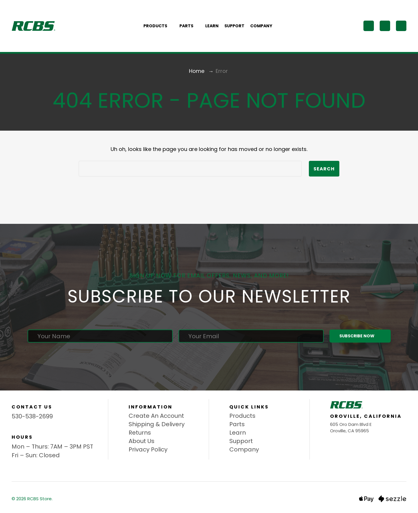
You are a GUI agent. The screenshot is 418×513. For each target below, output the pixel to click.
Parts (189, 26)
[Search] (368, 26)
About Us (141, 441)
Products (158, 26)
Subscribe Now (360, 336)
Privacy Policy (148, 449)
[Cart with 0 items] (401, 26)
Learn (212, 26)
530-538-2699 (32, 416)
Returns (140, 433)
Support (234, 26)
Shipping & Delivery (157, 424)
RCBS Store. (40, 499)
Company (261, 26)
